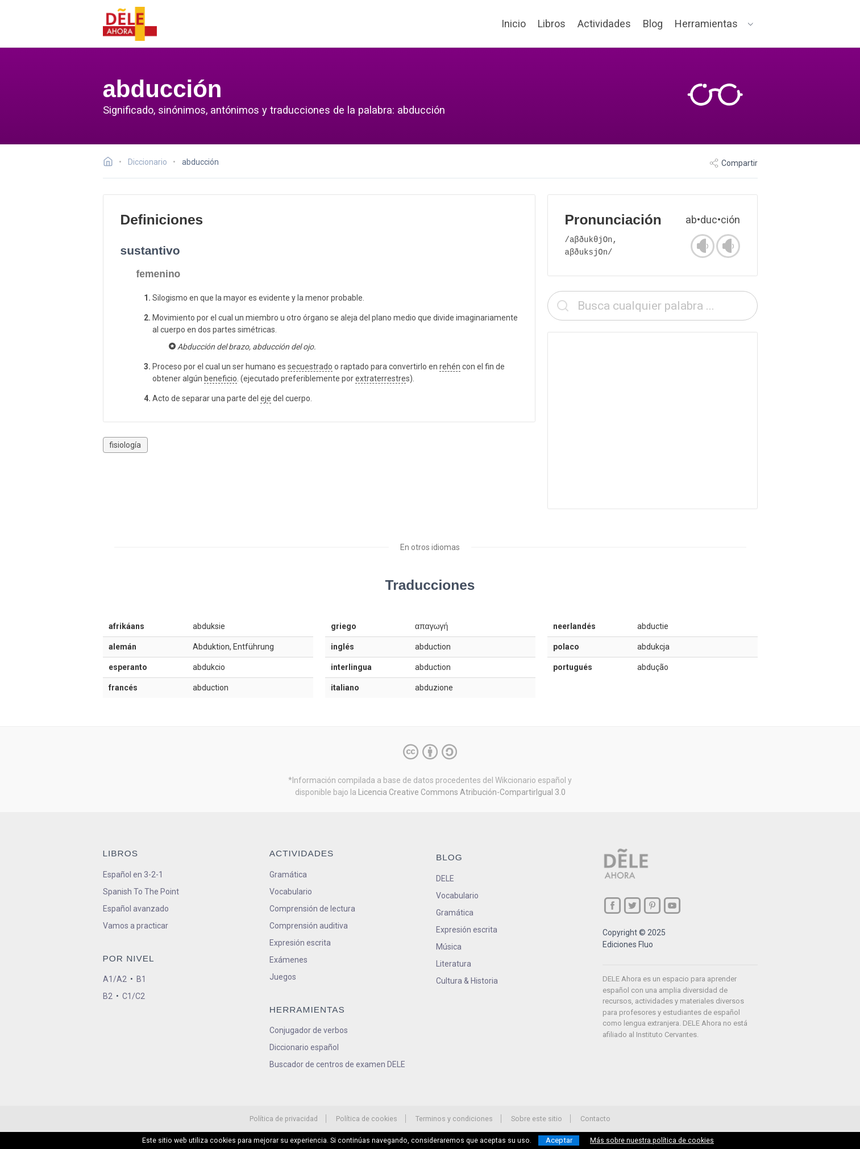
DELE (445, 878)
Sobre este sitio (536, 1118)
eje (265, 398)
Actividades (604, 24)
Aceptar (559, 1140)
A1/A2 (115, 979)
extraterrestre (380, 378)
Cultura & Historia (467, 980)
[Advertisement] (652, 420)
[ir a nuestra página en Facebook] (612, 905)
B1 (141, 979)
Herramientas (706, 24)
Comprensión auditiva (308, 925)
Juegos (282, 976)
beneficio (220, 378)
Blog (653, 24)
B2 (108, 996)
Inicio (513, 24)
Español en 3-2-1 (133, 874)
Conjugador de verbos (308, 1030)
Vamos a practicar (135, 925)
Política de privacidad (284, 1118)
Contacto (595, 1118)
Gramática (288, 874)
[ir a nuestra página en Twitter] (632, 905)
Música (449, 946)
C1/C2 (133, 996)
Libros (552, 24)
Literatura (453, 963)
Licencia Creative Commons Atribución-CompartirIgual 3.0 (462, 792)
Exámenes (288, 959)
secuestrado (310, 366)
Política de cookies (366, 1118)
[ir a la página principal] (130, 24)
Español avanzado (136, 908)
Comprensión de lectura (312, 908)
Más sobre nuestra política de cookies (652, 1140)
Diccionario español (304, 1047)
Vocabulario (290, 891)
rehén (449, 366)
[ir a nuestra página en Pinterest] (652, 905)
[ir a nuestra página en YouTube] (672, 905)
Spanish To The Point (141, 891)
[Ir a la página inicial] (111, 163)
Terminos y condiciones (454, 1118)
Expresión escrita (300, 942)
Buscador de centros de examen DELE (337, 1064)
